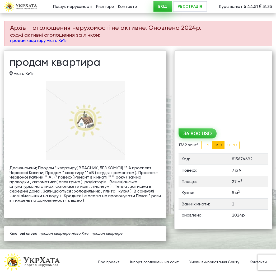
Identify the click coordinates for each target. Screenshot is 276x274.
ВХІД (162, 6)
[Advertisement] (223, 87)
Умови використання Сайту (214, 262)
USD (218, 145)
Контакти (127, 6)
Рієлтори (105, 6)
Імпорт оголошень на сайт (154, 262)
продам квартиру (107, 233)
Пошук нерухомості (72, 6)
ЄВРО (232, 145)
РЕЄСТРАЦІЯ (190, 6)
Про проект (109, 262)
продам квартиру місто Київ (38, 40)
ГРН (207, 145)
